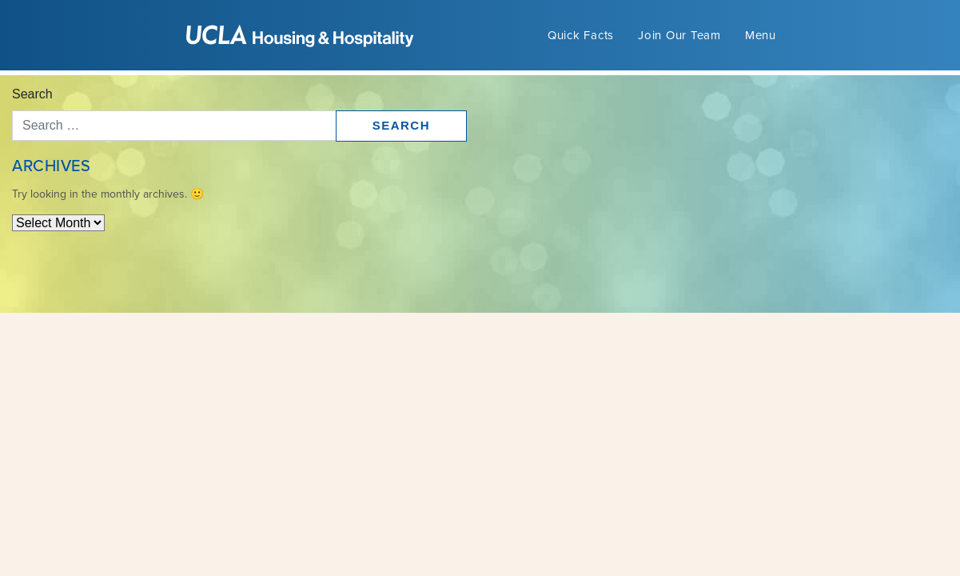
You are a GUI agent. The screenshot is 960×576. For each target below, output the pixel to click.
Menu (760, 35)
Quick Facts (581, 35)
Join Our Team (679, 35)
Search (32, 94)
